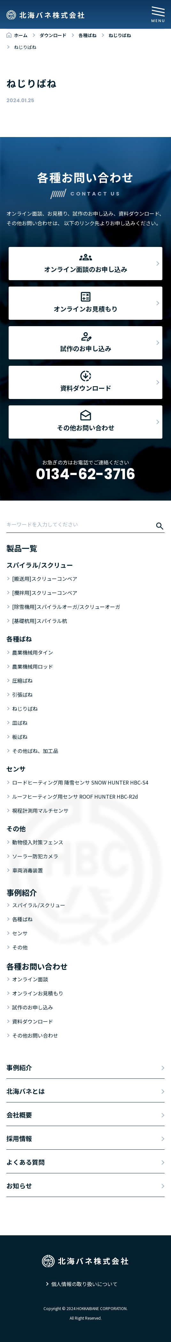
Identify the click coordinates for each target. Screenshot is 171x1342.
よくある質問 (25, 1162)
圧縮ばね (22, 680)
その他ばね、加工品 (35, 751)
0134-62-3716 (85, 474)
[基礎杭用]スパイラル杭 (39, 621)
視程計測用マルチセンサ (40, 810)
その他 (19, 947)
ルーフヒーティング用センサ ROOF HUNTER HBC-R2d (75, 796)
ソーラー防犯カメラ (35, 856)
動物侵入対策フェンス (37, 842)
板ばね (19, 736)
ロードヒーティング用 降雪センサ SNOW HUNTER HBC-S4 (80, 782)
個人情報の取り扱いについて (84, 1284)
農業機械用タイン (32, 652)
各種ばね (22, 919)
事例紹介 (19, 1067)
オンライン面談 (30, 979)
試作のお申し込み (32, 1007)
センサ (19, 933)
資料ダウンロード (32, 1021)
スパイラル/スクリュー (38, 905)
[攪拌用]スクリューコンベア (44, 592)
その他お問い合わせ (35, 1035)
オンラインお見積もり (37, 993)
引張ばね (22, 694)
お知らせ (19, 1185)
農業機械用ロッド (32, 666)
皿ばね (19, 722)
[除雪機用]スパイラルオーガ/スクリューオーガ (66, 606)
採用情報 (19, 1138)
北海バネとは (25, 1091)
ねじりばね (25, 708)
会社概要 (19, 1114)
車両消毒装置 (27, 870)
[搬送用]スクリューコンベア (44, 578)
